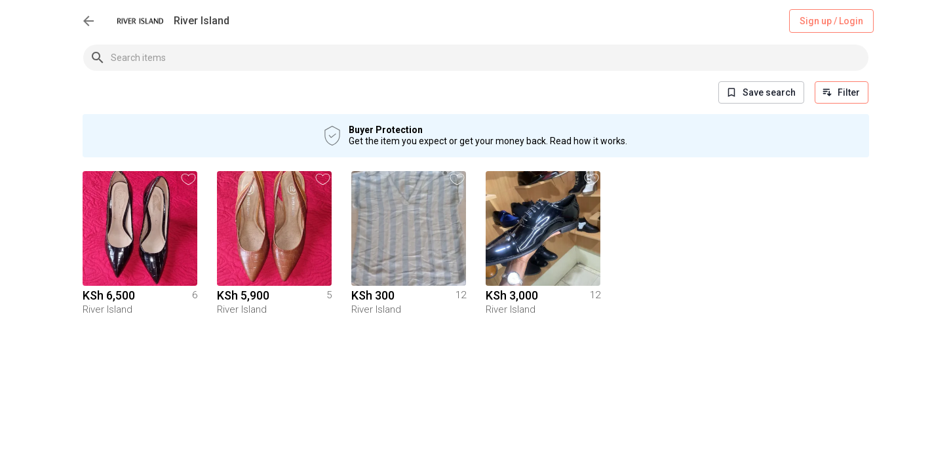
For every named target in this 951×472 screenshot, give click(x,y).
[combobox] (489, 57)
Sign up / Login (831, 21)
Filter (841, 92)
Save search (761, 92)
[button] (188, 179)
